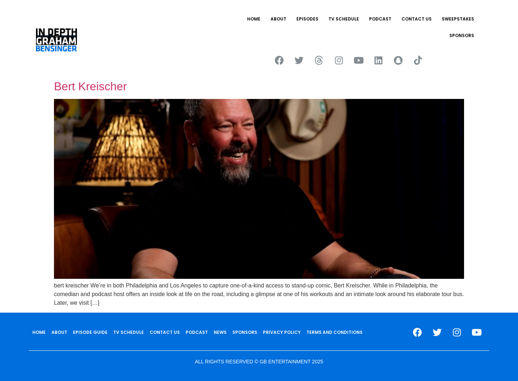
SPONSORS (461, 35)
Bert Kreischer (90, 86)
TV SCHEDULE (343, 19)
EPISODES (307, 19)
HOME (253, 19)
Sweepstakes (458, 19)
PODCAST (380, 19)
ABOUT (278, 19)
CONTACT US (416, 19)
